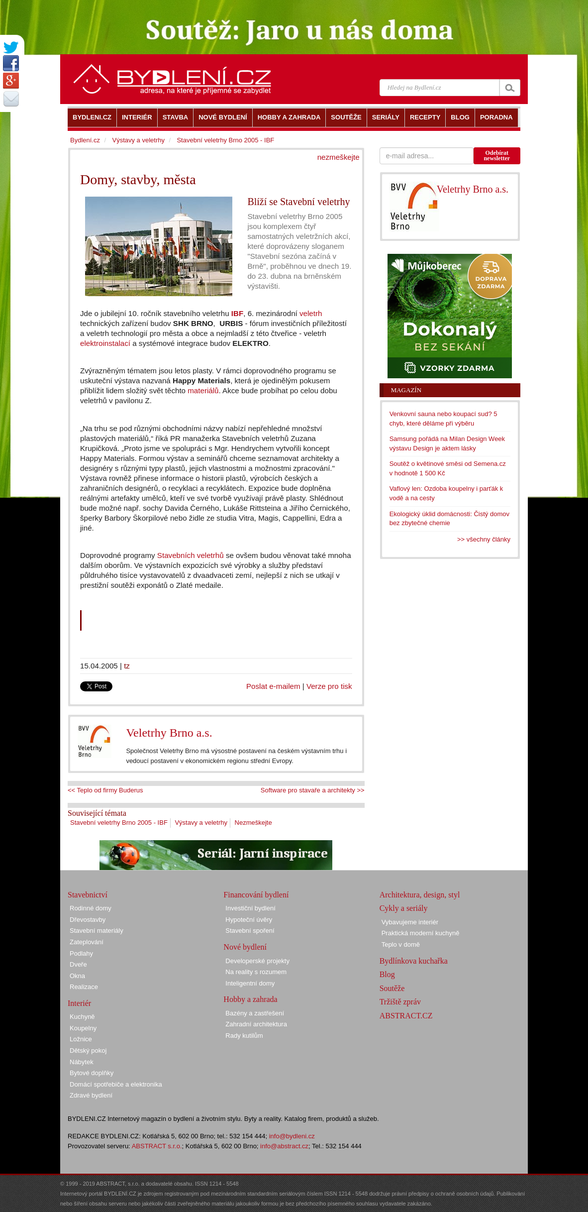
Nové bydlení (245, 947)
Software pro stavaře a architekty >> (313, 790)
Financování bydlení (256, 894)
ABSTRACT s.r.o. (157, 1146)
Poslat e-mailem (273, 686)
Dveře (78, 964)
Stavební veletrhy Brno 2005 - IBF (119, 822)
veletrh (310, 313)
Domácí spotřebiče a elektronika (116, 1084)
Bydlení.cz (85, 140)
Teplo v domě (401, 944)
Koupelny (83, 1028)
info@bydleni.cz (292, 1136)
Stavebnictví (87, 894)
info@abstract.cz (284, 1146)
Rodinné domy (90, 908)
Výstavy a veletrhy (201, 822)
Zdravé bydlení (91, 1095)
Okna (77, 976)
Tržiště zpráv (400, 1001)
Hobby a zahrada (250, 999)
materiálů (203, 390)
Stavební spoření (249, 930)
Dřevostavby (87, 919)
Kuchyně (82, 1016)
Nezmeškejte (253, 822)
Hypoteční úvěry (248, 919)
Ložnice (81, 1039)
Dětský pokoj (88, 1050)
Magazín (406, 390)
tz (127, 665)
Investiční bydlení (250, 908)
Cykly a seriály (404, 908)
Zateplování (86, 942)
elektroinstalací (105, 343)
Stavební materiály (96, 930)
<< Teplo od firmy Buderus (105, 790)
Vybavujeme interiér (410, 922)
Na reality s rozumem (256, 972)
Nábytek (82, 1062)
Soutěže (392, 988)
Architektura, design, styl (420, 894)
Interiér (79, 1003)
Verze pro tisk (329, 686)
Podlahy (81, 953)
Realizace (84, 987)
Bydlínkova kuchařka (414, 961)
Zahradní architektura (256, 1024)
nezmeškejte (338, 157)
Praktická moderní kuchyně (421, 933)
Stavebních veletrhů (190, 555)
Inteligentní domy (250, 983)
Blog (387, 974)
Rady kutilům (244, 1035)
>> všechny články (483, 539)
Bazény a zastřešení (254, 1013)
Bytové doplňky (91, 1073)
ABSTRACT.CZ (406, 1015)
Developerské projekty (257, 961)
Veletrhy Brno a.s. (169, 732)
